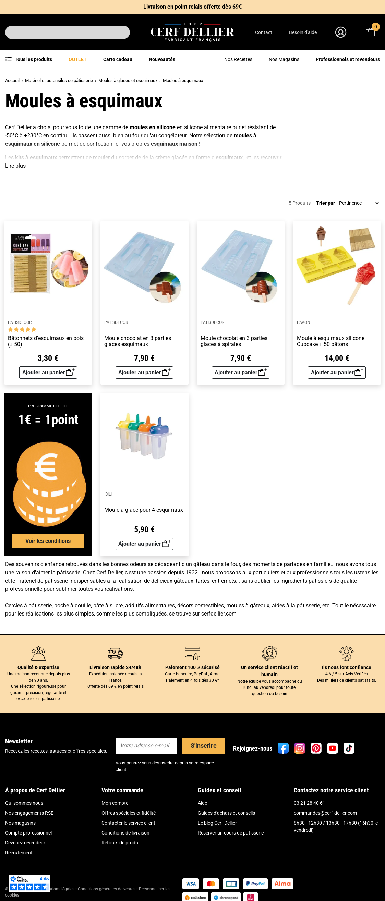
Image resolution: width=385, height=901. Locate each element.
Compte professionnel (28, 833)
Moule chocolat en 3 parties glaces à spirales (234, 341)
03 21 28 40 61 (309, 803)
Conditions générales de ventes (106, 889)
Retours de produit (121, 842)
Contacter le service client (128, 823)
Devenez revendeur (25, 842)
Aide (202, 803)
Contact (263, 32)
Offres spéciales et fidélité (128, 813)
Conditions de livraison (125, 833)
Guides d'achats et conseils (226, 813)
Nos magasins (20, 823)
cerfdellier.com (219, 613)
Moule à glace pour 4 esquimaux (143, 510)
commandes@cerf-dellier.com (325, 813)
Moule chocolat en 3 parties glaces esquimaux (137, 341)
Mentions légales (58, 889)
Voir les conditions (48, 541)
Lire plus (15, 165)
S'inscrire (204, 745)
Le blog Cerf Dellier (217, 823)
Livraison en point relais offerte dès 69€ (192, 6)
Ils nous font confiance (346, 667)
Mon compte (114, 803)
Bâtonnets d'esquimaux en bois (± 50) (46, 341)
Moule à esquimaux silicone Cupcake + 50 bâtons (330, 341)
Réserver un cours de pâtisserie (231, 833)
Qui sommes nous (24, 803)
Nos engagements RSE (29, 813)
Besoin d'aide (303, 32)
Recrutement (19, 852)
